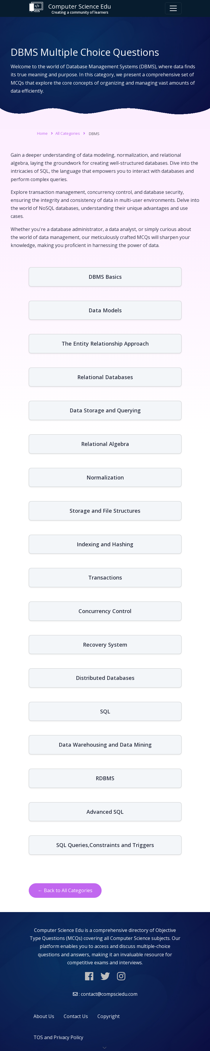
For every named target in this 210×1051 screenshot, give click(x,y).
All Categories (67, 133)
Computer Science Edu (70, 8)
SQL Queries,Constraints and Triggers (105, 845)
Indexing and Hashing (105, 544)
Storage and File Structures (105, 510)
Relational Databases (105, 377)
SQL (105, 711)
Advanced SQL (105, 811)
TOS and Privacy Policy (58, 1037)
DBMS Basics (105, 276)
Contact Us (76, 1016)
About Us (43, 1016)
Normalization (105, 477)
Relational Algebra (105, 443)
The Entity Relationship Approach (105, 343)
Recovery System (105, 644)
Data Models (105, 310)
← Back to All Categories (65, 890)
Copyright (108, 1016)
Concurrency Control (105, 611)
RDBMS (105, 778)
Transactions (105, 577)
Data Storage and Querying (105, 410)
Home (42, 133)
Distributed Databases (105, 677)
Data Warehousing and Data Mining (105, 744)
